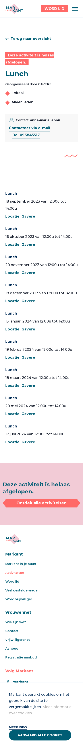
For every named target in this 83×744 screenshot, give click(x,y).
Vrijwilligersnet (17, 640)
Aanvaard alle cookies (40, 735)
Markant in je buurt (21, 564)
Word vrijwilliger (18, 599)
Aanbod (11, 649)
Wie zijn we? (15, 622)
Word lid (12, 582)
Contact (12, 631)
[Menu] (75, 8)
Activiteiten (14, 573)
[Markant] (14, 9)
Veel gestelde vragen (22, 590)
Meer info (18, 727)
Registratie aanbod (21, 657)
